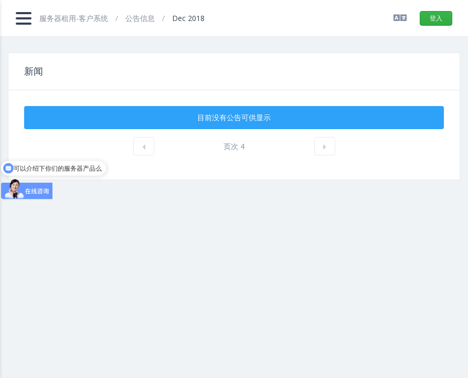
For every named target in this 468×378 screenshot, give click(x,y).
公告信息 (141, 18)
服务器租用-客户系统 (74, 18)
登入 (436, 18)
